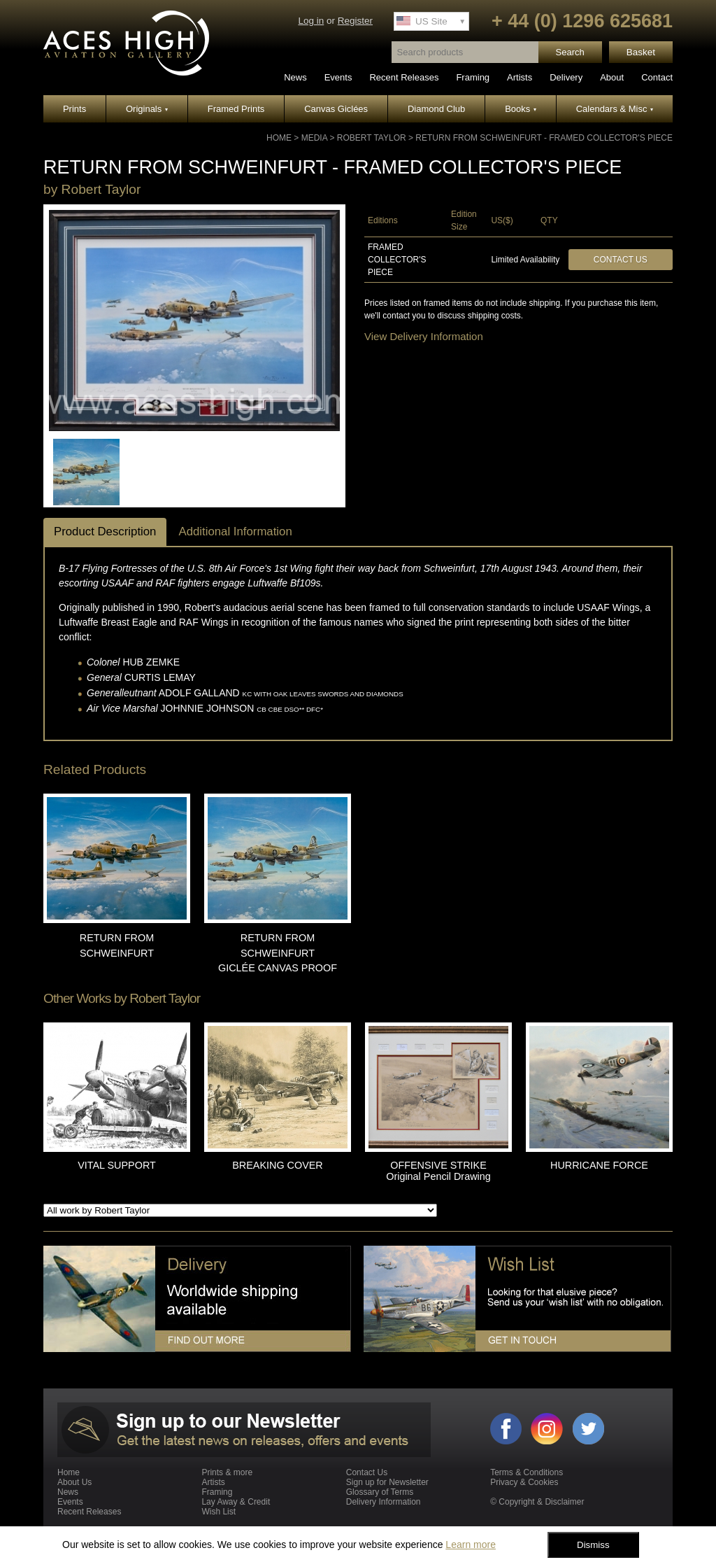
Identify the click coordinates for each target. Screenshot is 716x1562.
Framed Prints (236, 109)
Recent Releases (403, 77)
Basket (640, 52)
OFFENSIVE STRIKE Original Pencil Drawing (438, 1171)
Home (279, 138)
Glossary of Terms (379, 1492)
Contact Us (620, 260)
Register (355, 20)
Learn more (470, 1544)
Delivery (566, 77)
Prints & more (226, 1472)
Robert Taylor (371, 138)
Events (338, 77)
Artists (519, 77)
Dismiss (593, 1545)
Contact (657, 77)
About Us (74, 1482)
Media (314, 138)
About (612, 77)
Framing (472, 77)
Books (520, 109)
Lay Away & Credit (235, 1502)
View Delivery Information (423, 336)
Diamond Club (436, 109)
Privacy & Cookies (524, 1482)
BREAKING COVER (277, 1165)
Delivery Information (383, 1502)
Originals (147, 109)
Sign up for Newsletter (387, 1482)
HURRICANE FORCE (599, 1165)
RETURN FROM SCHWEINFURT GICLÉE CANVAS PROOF (277, 952)
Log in (311, 20)
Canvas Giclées (336, 109)
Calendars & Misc (614, 109)
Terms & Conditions (526, 1472)
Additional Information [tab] (235, 531)
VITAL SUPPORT (117, 1165)
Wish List (218, 1512)
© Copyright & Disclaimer (537, 1502)
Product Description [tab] (105, 531)
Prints (74, 109)
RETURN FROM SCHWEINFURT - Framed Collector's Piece (544, 138)
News (295, 77)
